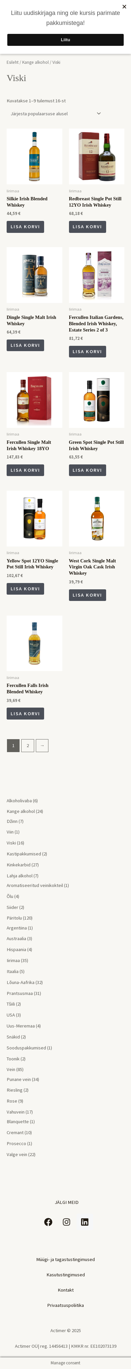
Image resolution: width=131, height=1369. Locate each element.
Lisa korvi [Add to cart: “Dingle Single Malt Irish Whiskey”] (25, 345)
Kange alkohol (35, 62)
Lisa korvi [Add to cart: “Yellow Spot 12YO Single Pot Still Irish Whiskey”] (25, 589)
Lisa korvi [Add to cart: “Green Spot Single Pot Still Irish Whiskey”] (87, 470)
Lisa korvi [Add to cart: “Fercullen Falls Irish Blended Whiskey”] (25, 714)
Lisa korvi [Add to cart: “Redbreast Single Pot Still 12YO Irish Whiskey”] (87, 227)
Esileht (13, 62)
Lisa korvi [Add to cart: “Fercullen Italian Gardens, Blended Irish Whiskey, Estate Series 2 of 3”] (87, 351)
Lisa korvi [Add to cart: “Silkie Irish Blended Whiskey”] (25, 227)
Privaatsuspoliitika (65, 1305)
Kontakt (66, 1290)
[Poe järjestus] (54, 113)
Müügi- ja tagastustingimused (65, 1259)
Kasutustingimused (65, 1275)
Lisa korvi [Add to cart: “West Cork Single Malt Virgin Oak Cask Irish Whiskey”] (87, 595)
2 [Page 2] (28, 745)
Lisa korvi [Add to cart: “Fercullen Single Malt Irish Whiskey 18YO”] (25, 470)
